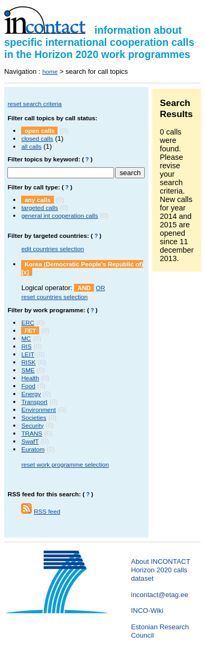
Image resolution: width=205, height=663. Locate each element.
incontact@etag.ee (159, 595)
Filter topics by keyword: (43, 159)
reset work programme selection (65, 464)
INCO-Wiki (147, 610)
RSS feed (47, 511)
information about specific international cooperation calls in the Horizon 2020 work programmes (99, 42)
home (50, 71)
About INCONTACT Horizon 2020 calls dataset (160, 570)
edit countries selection (52, 248)
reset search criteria (34, 103)
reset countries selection (54, 296)
